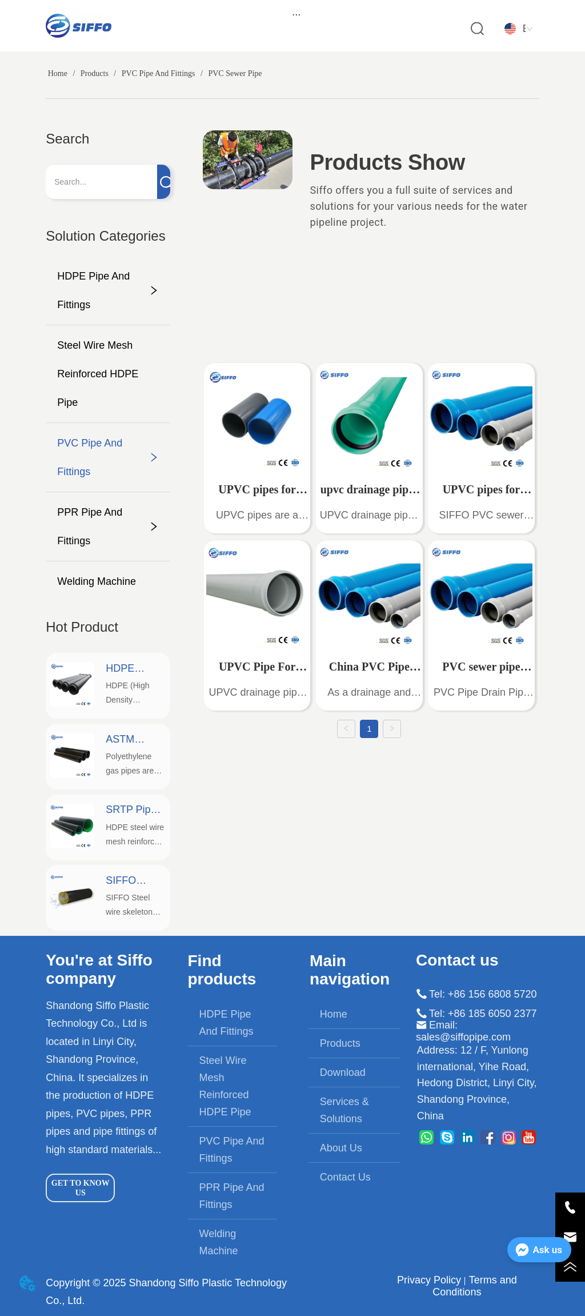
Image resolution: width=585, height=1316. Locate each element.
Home (57, 73)
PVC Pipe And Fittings (158, 73)
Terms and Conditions (474, 1286)
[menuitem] (296, 14)
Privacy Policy (429, 1280)
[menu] (296, 14)
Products (94, 73)
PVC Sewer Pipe (234, 73)
